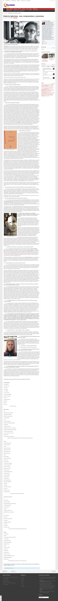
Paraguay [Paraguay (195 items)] (45, 92)
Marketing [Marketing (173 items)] (43, 91)
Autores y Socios (23, 0)
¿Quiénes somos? (8, 0)
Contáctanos (18, 0)
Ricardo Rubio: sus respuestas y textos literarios (51, 59)
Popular (48, 66)
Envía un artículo (28, 0)
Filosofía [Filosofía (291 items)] (48, 90)
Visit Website (45, 43)
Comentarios (52, 66)
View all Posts (45, 42)
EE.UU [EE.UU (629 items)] (47, 88)
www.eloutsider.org (30, 180)
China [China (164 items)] (47, 86)
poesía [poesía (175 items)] (48, 92)
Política (23, 8)
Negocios (11, 8)
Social (30, 8)
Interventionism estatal (46, 77)
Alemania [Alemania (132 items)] (43, 84)
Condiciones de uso (13, 0)
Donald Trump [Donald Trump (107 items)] (52, 87)
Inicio (3, 0)
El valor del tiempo (6, 584)
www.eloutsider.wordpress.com (8, 175)
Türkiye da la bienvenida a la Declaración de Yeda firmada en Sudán (47, 69)
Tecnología (35, 8)
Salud (27, 8)
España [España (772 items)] (43, 90)
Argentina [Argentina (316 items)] (46, 85)
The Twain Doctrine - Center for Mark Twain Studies (47, 577)
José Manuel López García (46, 78)
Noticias (15, 8)
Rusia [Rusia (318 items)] (42, 94)
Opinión (19, 8)
